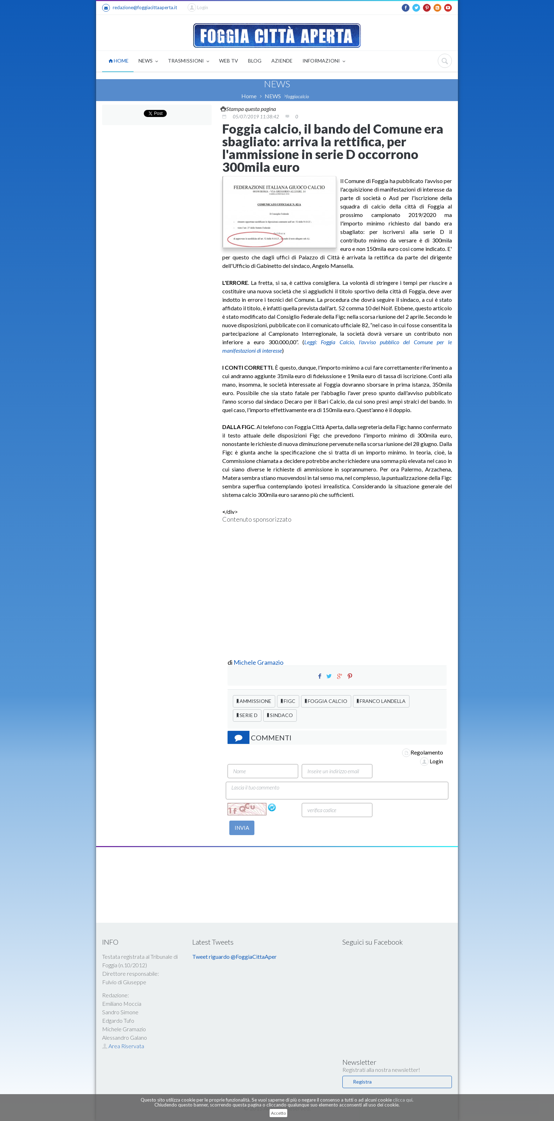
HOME (118, 61)
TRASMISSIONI (188, 61)
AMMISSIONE (254, 701)
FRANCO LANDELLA (381, 701)
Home (249, 96)
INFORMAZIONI (323, 61)
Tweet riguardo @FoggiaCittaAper (234, 956)
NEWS (148, 61)
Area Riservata (123, 1046)
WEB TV (228, 61)
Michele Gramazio (258, 662)
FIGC (288, 701)
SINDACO (280, 715)
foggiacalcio (297, 96)
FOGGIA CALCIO (326, 701)
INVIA (242, 827)
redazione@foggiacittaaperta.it (139, 8)
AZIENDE (282, 61)
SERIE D (247, 715)
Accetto (278, 1113)
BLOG (254, 61)
